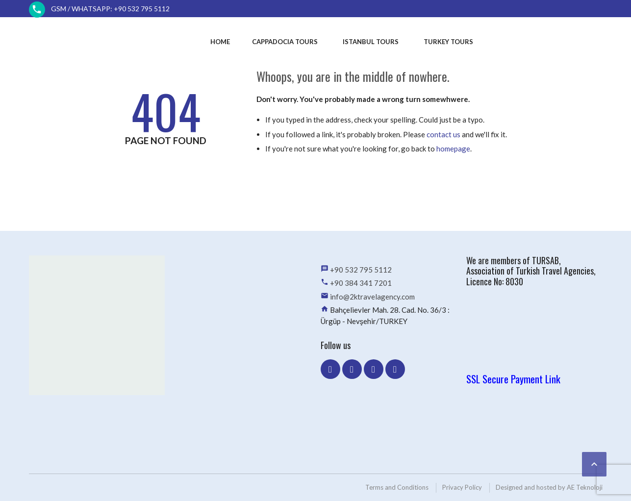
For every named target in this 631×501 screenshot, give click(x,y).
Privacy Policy (462, 487)
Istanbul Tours (371, 42)
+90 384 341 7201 (361, 282)
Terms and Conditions (397, 487)
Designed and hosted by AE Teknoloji (549, 487)
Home (220, 42)
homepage (453, 148)
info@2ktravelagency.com (372, 296)
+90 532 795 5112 (361, 269)
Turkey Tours (448, 42)
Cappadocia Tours (285, 42)
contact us (443, 134)
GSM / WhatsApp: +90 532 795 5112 (110, 8)
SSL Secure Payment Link (513, 378)
